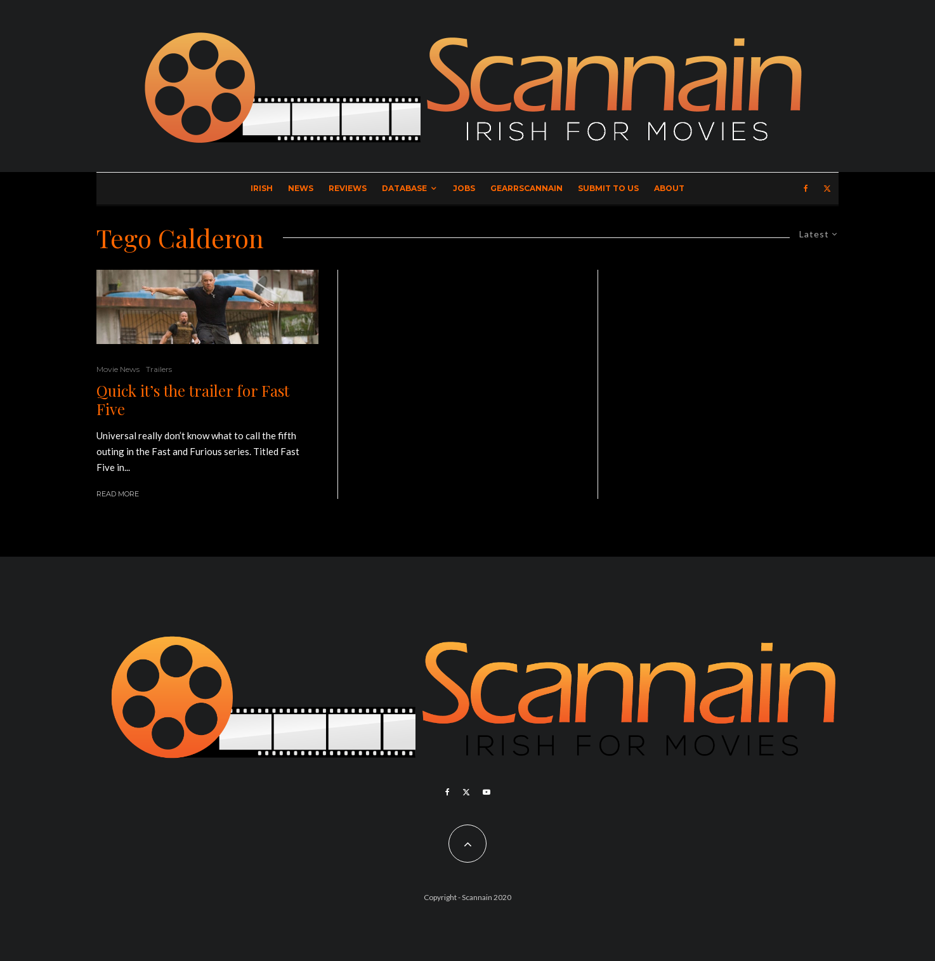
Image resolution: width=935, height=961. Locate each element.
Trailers (159, 369)
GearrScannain (526, 188)
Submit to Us (608, 188)
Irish (262, 188)
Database (404, 188)
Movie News (118, 369)
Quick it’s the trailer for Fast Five (192, 399)
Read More (117, 493)
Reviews (348, 188)
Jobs (464, 188)
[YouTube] (486, 792)
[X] (827, 188)
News (300, 188)
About (669, 188)
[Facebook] (806, 188)
